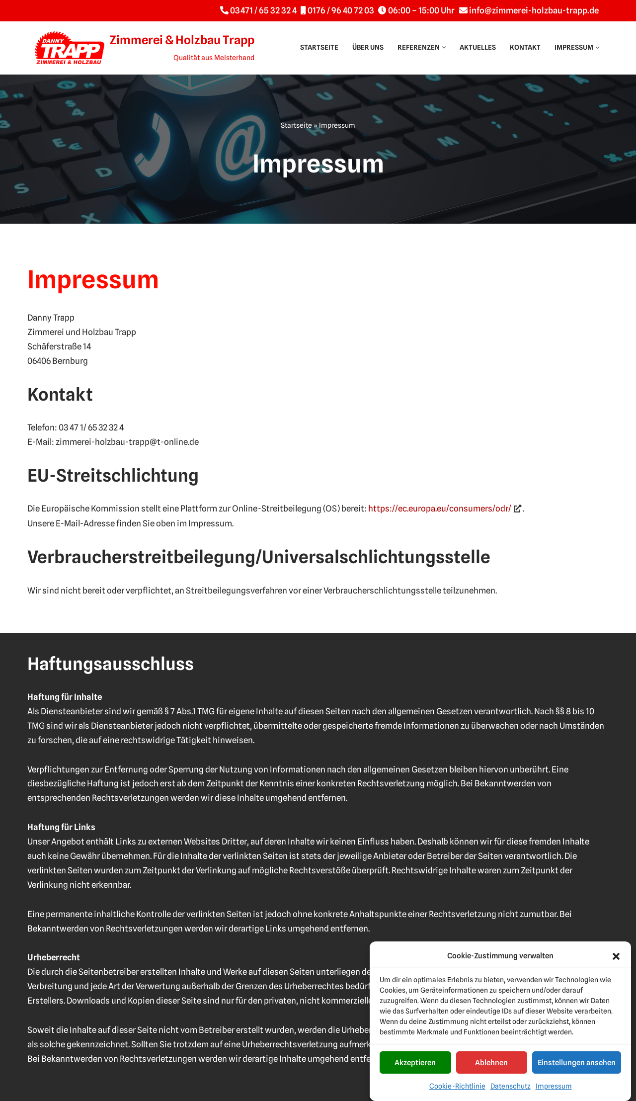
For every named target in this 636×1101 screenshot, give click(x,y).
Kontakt (525, 47)
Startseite (319, 47)
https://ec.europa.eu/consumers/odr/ (439, 508)
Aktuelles (478, 47)
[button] (616, 963)
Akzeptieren (415, 1069)
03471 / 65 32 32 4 (263, 10)
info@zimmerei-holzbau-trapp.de (534, 10)
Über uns (368, 47)
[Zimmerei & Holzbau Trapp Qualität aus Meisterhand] (144, 47)
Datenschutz (510, 1094)
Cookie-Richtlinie (457, 1094)
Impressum (554, 1094)
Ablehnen (491, 1069)
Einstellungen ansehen (577, 1069)
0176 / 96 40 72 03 (341, 10)
